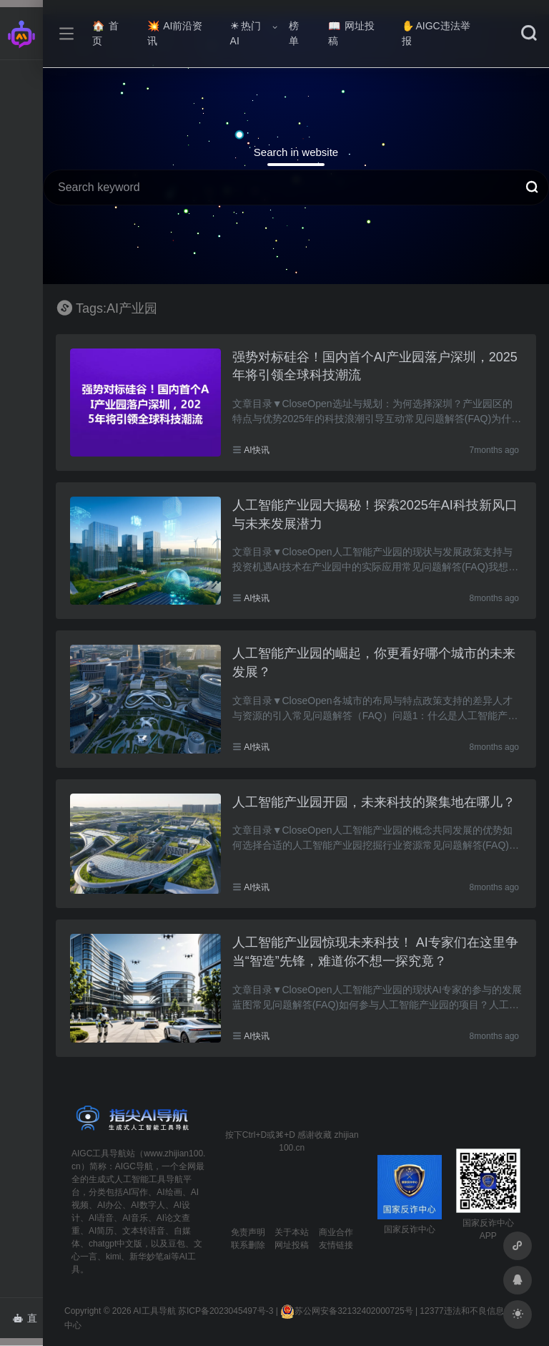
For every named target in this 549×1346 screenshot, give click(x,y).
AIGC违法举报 (436, 33)
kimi (113, 1257)
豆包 (176, 1244)
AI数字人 (147, 1205)
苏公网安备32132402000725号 (346, 1311)
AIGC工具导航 (99, 1154)
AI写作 (135, 1192)
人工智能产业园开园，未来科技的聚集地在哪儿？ (373, 802)
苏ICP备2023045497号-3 (225, 1311)
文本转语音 (143, 1231)
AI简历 (101, 1231)
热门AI (245, 33)
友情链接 (336, 1245)
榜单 (294, 33)
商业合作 (336, 1232)
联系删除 (248, 1245)
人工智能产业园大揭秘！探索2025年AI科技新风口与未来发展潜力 (375, 514)
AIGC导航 (134, 1166)
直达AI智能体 (27, 1322)
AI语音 (101, 1218)
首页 (105, 33)
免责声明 (248, 1232)
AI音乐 (134, 1218)
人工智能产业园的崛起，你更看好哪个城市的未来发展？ (373, 662)
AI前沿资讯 (174, 33)
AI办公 (109, 1205)
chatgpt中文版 (115, 1244)
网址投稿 (351, 33)
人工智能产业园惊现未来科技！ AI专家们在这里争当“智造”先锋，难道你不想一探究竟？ (375, 951)
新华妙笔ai (149, 1257)
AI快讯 (256, 450)
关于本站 (291, 1232)
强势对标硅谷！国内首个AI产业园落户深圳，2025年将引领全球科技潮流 (375, 366)
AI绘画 (169, 1192)
